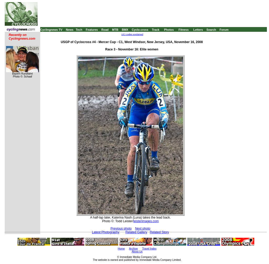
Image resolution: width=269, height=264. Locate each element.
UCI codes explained (132, 34)
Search (211, 29)
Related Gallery (136, 232)
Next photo (142, 228)
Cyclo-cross (140, 29)
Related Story (159, 232)
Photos (169, 29)
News (70, 29)
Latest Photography (105, 232)
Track (155, 29)
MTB (115, 29)
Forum (224, 29)
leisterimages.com (146, 221)
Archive (133, 248)
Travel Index (149, 248)
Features (92, 29)
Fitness (183, 29)
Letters (198, 29)
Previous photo (121, 228)
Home (121, 248)
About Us (137, 251)
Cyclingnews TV (51, 29)
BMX (125, 29)
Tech (79, 29)
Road (105, 29)
